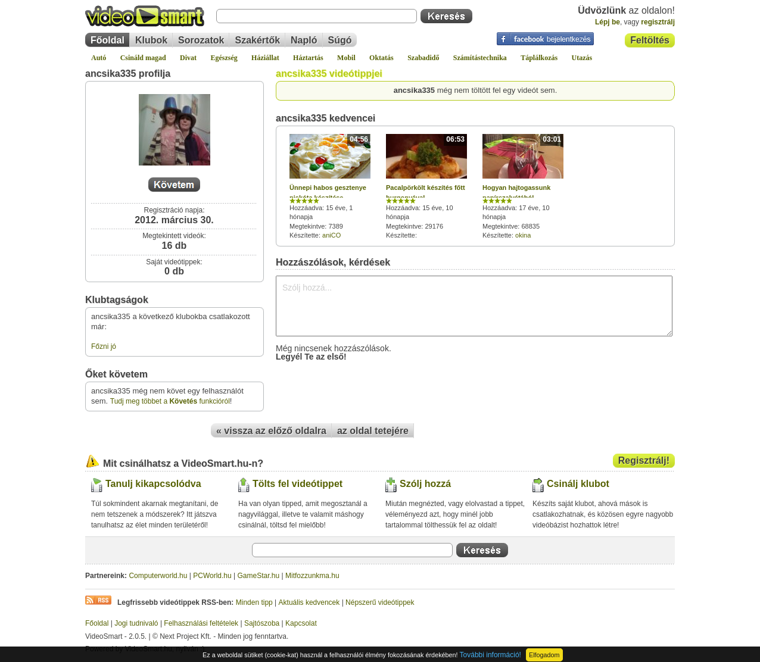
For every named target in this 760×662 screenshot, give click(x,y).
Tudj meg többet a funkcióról (170, 401)
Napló (304, 40)
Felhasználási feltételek (201, 623)
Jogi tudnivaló (136, 623)
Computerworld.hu (158, 576)
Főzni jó (103, 346)
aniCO (331, 235)
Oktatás (381, 58)
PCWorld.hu (212, 576)
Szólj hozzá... (474, 306)
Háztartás (308, 58)
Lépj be (607, 22)
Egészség (223, 58)
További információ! (490, 655)
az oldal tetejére (373, 431)
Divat (188, 58)
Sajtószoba (261, 623)
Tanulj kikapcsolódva (153, 484)
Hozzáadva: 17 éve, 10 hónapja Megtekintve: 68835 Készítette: (522, 186)
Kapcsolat (301, 623)
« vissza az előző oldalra (271, 431)
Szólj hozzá (425, 484)
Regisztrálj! (643, 460)
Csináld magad (143, 58)
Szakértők (257, 40)
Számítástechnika (480, 58)
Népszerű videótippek (379, 602)
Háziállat (265, 58)
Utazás (582, 58)
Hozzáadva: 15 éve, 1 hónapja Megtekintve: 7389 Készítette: (329, 186)
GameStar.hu (259, 576)
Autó (98, 58)
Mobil (346, 58)
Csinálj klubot (578, 484)
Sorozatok (201, 40)
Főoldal (107, 40)
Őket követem (116, 374)
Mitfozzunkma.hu (312, 576)
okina (523, 235)
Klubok (151, 40)
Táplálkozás (539, 58)
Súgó (340, 40)
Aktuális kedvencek (309, 602)
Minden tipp (254, 602)
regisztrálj (658, 22)
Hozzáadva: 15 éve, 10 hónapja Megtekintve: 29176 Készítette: (426, 187)
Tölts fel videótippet (297, 484)
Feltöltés (649, 40)
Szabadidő (423, 58)
